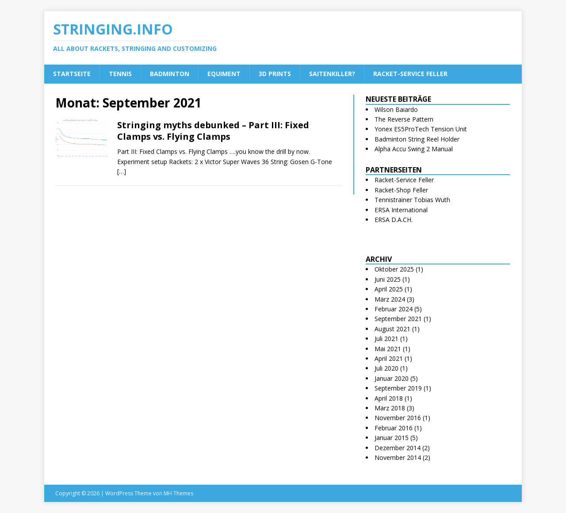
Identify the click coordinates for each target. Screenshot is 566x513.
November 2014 (398, 457)
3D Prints (275, 73)
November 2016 (398, 417)
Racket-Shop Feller (401, 190)
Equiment (224, 73)
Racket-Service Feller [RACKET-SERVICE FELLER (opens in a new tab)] (410, 73)
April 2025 (389, 289)
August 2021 (392, 329)
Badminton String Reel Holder (417, 139)
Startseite (72, 73)
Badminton (169, 73)
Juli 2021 (386, 338)
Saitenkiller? (332, 73)
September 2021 (398, 318)
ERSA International (401, 210)
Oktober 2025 (394, 269)
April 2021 (389, 358)
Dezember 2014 (398, 448)
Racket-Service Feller (404, 180)
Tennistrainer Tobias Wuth (412, 199)
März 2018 (390, 408)
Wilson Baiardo (396, 109)
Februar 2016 (394, 428)
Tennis (120, 73)
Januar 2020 (392, 378)
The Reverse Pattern (404, 119)
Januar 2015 (392, 437)
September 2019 (398, 388)
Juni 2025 (388, 279)
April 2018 (389, 398)
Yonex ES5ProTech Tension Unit (421, 129)
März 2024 (390, 299)
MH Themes (178, 493)
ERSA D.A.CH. (394, 219)
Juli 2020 (386, 368)
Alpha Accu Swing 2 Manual (414, 149)
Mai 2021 (388, 349)
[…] (121, 171)
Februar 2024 (394, 309)
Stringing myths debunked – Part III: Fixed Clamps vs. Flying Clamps (213, 130)
